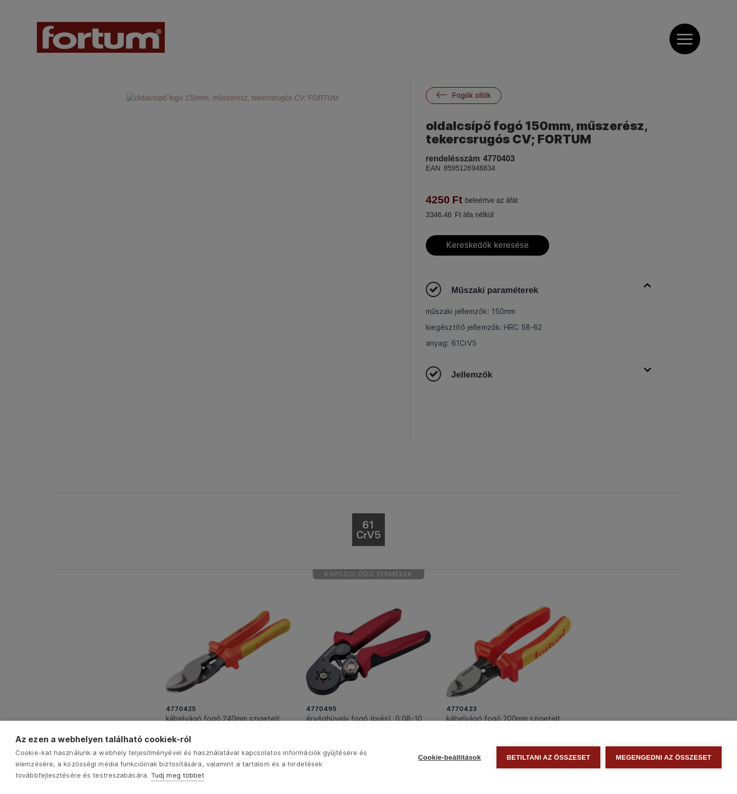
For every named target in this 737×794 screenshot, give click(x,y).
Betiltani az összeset (549, 757)
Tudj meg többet (178, 775)
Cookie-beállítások (449, 757)
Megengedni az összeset (663, 757)
